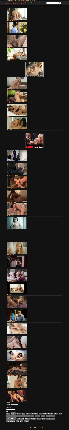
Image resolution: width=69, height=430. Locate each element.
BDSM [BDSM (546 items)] (40, 413)
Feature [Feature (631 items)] (43, 416)
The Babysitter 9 (10, 161)
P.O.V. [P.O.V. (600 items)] (17, 421)
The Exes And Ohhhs (11, 281)
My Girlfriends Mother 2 (12, 102)
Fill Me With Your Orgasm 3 (12, 20)
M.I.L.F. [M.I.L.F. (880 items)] (39, 418)
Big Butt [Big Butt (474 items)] (45, 413)
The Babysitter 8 (10, 33)
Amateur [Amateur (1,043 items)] (19, 413)
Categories (27, 2)
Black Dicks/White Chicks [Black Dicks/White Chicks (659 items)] (13, 416)
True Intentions (10, 361)
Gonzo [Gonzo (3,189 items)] (52, 416)
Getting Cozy (10, 89)
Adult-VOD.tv (37, 2)
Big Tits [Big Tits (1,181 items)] (56, 413)
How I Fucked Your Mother (12, 188)
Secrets (8, 402)
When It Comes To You (11, 202)
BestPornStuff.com (15, 3)
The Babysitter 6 (10, 267)
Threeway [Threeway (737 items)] (26, 421)
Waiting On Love (10, 308)
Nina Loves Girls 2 (11, 47)
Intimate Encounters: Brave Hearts (14, 375)
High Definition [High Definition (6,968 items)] (11, 418)
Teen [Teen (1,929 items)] (21, 421)
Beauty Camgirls (21, 0)
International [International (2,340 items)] (20, 418)
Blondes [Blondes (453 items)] (23, 416)
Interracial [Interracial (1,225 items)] (27, 418)
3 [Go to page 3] (11, 404)
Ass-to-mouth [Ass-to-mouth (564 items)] (34, 413)
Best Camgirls (32, 0)
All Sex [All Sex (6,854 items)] (13, 413)
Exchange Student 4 (11, 321)
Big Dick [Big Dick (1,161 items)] (50, 413)
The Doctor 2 (10, 388)
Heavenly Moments (11, 129)
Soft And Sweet (10, 60)
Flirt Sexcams (13, 0)
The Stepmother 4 (10, 215)
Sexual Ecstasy (10, 294)
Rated (32, 2)
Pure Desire (9, 116)
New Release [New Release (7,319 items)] (10, 421)
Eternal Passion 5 (10, 335)
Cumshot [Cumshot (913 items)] (28, 416)
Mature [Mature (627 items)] (43, 418)
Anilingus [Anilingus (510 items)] (28, 413)
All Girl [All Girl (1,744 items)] (8, 413)
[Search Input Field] (52, 3)
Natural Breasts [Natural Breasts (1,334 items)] (50, 418)
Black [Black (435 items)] (60, 413)
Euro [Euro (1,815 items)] (32, 416)
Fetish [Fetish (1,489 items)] (47, 416)
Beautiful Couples (11, 229)
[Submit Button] (60, 3)
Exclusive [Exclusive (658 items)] (37, 416)
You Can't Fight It (10, 348)
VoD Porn (27, 0)
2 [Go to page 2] (9, 404)
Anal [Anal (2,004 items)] (23, 413)
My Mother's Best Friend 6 (12, 175)
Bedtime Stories (10, 254)
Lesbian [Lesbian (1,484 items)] (33, 418)
